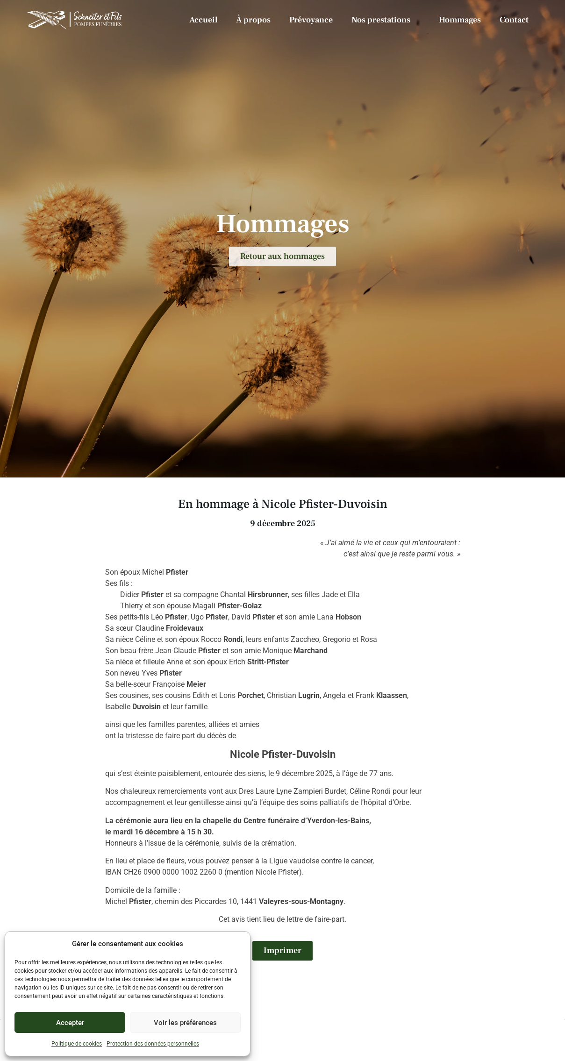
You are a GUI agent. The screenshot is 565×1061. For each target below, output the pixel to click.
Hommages (460, 19)
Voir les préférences (185, 1022)
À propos (253, 19)
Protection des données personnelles (153, 1043)
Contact (514, 19)
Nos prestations (385, 20)
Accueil (203, 19)
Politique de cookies (76, 1043)
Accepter (70, 1022)
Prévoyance (311, 19)
